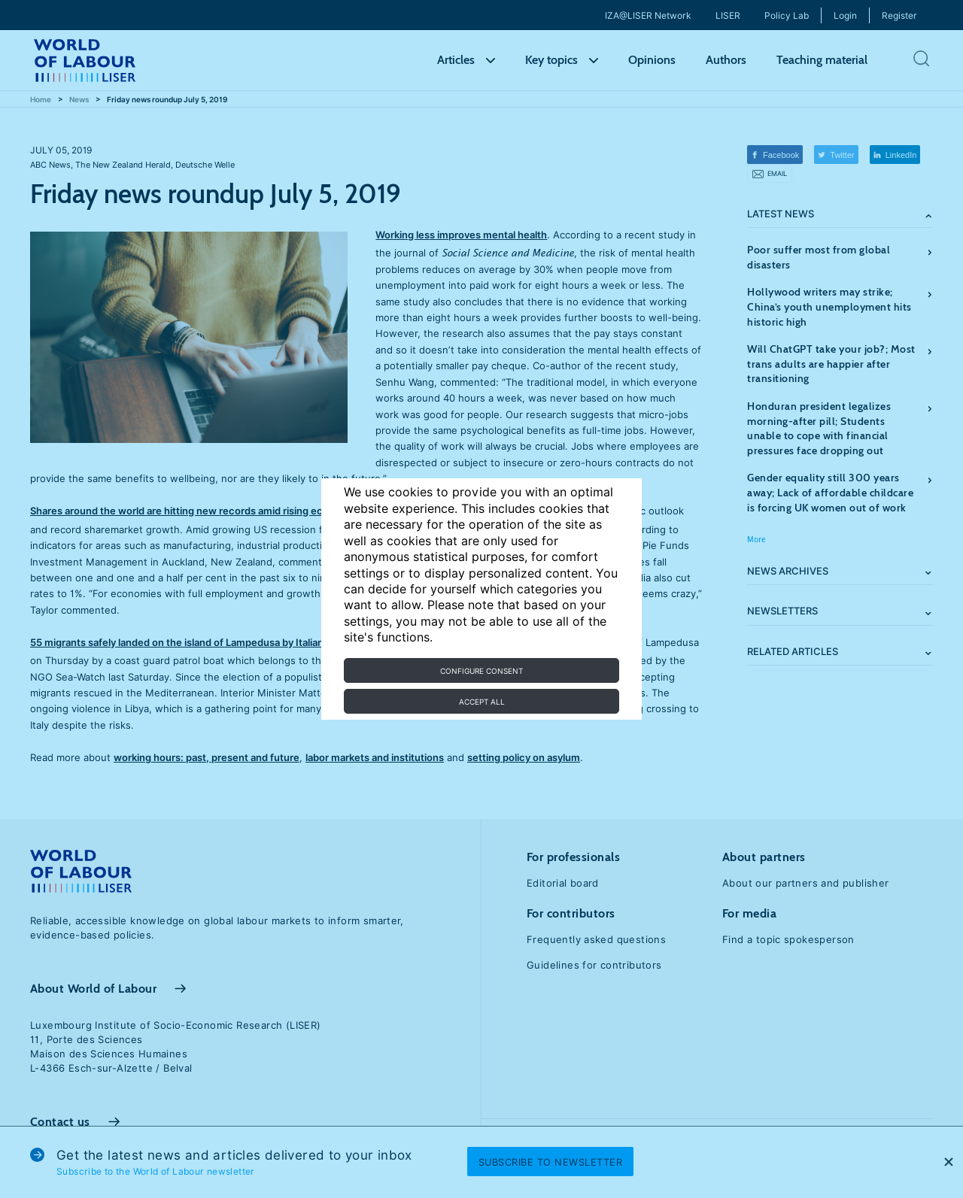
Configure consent (481, 670)
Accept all (482, 701)
